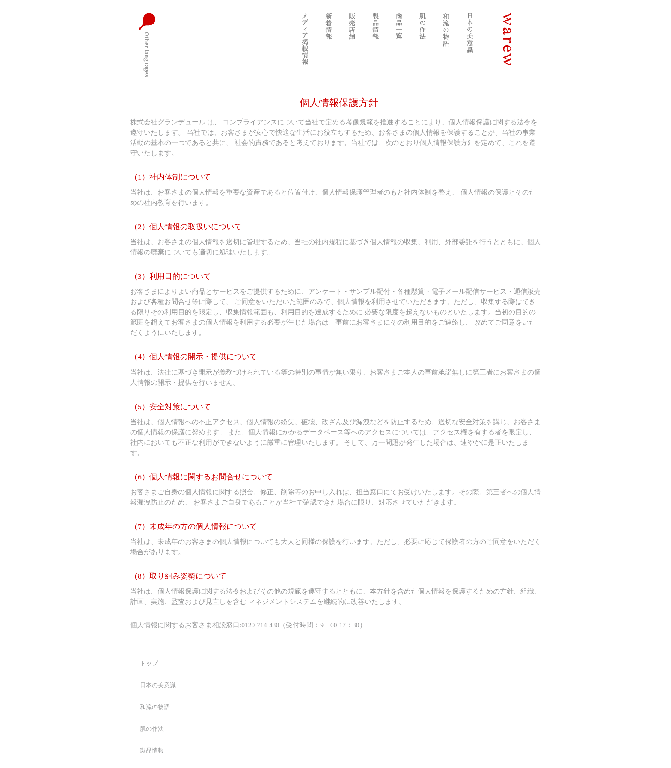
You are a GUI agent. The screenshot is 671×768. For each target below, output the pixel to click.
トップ (149, 663)
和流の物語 (155, 707)
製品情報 (152, 750)
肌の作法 (152, 729)
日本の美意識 (158, 685)
